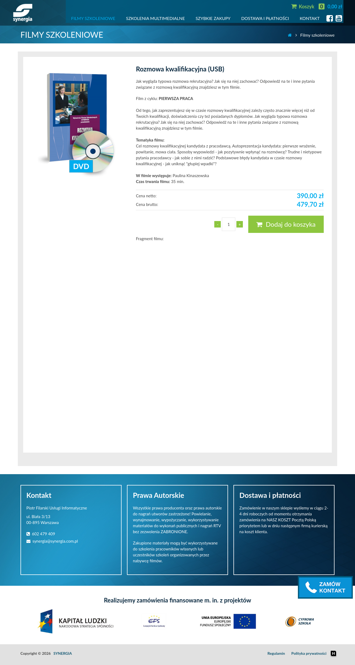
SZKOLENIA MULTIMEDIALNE (155, 18)
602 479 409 (40, 533)
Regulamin (276, 653)
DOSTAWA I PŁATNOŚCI (265, 18)
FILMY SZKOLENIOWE (93, 18)
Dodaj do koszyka (285, 224)
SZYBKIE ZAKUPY (213, 18)
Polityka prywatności (308, 653)
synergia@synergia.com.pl (52, 541)
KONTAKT (310, 18)
